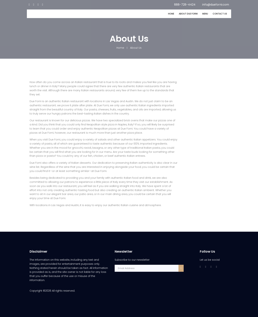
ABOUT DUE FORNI (188, 13)
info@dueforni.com (215, 5)
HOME (171, 13)
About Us (136, 48)
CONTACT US (220, 13)
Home (120, 48)
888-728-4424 (184, 5)
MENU (205, 13)
